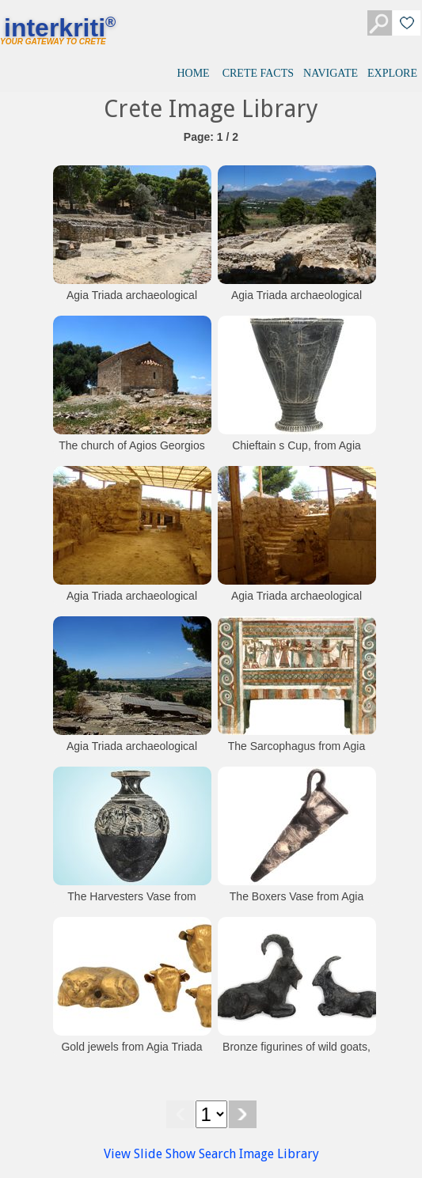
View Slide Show (150, 1153)
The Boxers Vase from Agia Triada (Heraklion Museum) (296, 904)
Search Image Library (259, 1153)
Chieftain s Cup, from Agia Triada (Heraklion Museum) (296, 453)
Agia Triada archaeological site (132, 303)
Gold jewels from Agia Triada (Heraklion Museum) (131, 1054)
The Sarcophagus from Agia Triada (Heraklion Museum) (297, 754)
